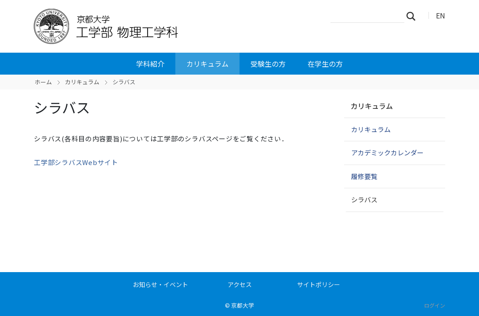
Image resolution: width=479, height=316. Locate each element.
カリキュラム (207, 63)
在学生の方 (325, 63)
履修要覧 (364, 176)
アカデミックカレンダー (387, 152)
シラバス (364, 199)
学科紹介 (150, 63)
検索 (413, 16)
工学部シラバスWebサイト (76, 162)
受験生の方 (268, 63)
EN (440, 15)
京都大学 (242, 305)
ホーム (43, 82)
